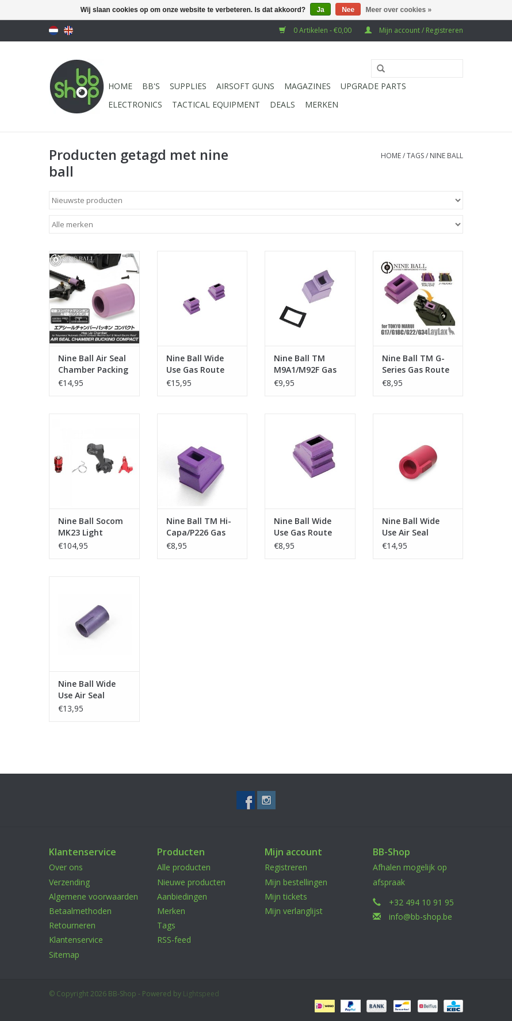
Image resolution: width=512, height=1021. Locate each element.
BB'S (151, 86)
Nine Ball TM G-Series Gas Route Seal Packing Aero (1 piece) (417, 364)
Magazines (307, 86)
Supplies (188, 86)
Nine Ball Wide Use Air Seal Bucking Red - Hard (411, 526)
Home (120, 86)
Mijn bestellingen (296, 882)
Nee (348, 10)
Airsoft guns (245, 86)
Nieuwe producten (191, 882)
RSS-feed (174, 939)
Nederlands (53, 30)
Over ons (66, 867)
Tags (415, 155)
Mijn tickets (286, 896)
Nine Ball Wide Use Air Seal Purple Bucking (87, 689)
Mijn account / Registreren (414, 30)
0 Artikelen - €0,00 (316, 30)
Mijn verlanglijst (294, 910)
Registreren (286, 867)
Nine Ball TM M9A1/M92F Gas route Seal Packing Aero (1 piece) (305, 364)
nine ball (446, 155)
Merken (321, 104)
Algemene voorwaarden (93, 896)
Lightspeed (201, 994)
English (68, 30)
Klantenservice (76, 939)
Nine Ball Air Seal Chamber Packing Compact (93, 364)
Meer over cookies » (399, 10)
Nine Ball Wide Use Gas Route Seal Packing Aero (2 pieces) (201, 364)
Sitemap (64, 954)
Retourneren (72, 925)
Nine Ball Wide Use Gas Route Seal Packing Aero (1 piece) (309, 526)
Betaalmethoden (80, 910)
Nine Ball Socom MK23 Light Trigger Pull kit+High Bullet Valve (90, 526)
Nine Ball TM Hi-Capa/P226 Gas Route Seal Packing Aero (198, 526)
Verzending (69, 882)
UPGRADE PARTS (373, 86)
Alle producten (184, 867)
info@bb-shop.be (420, 916)
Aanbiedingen (182, 896)
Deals (282, 104)
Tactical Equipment (216, 104)
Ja (320, 10)
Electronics (135, 104)
